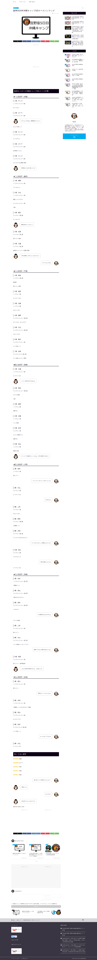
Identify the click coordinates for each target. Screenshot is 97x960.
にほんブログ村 (14, 939)
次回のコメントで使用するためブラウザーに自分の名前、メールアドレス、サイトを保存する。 (35, 903)
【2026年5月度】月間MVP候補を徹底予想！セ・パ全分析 (73, 934)
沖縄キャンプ (19, 920)
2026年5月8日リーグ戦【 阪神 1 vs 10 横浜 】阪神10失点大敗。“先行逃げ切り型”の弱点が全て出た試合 (73, 951)
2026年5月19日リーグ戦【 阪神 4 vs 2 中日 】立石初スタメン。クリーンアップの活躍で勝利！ (73, 946)
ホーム (14, 1)
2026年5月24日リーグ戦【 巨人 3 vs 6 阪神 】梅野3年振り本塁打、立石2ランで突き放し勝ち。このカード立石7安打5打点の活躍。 (73, 940)
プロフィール (22, 1)
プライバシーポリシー (16, 958)
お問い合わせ (32, 1)
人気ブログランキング (16, 944)
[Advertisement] (36, 55)
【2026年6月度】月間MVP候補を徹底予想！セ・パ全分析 (73, 929)
